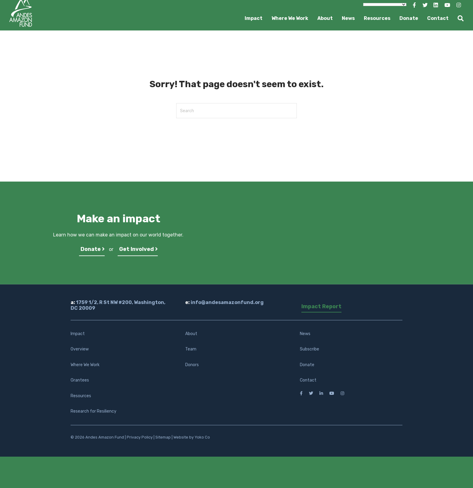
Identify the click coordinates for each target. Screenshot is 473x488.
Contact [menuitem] (308, 380)
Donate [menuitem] (307, 364)
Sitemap (163, 437)
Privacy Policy (140, 437)
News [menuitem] (305, 333)
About (325, 18)
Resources (377, 18)
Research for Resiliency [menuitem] (93, 411)
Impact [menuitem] (78, 333)
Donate (408, 18)
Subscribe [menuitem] (309, 349)
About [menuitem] (191, 333)
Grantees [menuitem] (80, 380)
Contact (438, 18)
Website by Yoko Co (191, 437)
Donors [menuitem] (192, 364)
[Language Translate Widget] (384, 4)
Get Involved (138, 249)
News (348, 18)
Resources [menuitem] (81, 395)
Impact (253, 18)
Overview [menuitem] (80, 349)
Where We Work (289, 18)
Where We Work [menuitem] (85, 364)
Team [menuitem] (190, 349)
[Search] (458, 18)
